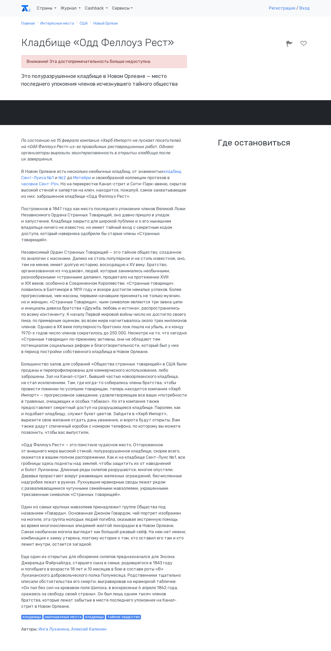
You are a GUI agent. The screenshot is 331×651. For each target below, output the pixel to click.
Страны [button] (45, 8)
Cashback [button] (95, 8)
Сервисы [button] (121, 8)
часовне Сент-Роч (39, 183)
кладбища (31, 617)
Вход (304, 8)
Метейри (82, 177)
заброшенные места (62, 617)
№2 (62, 177)
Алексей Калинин (89, 629)
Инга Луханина (54, 629)
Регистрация (282, 8)
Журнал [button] (69, 8)
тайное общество (123, 617)
